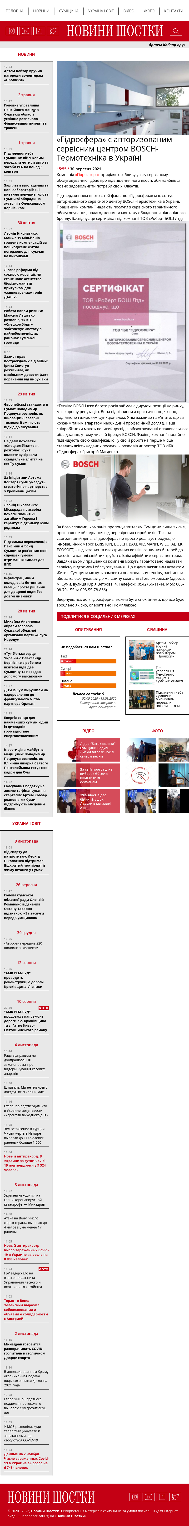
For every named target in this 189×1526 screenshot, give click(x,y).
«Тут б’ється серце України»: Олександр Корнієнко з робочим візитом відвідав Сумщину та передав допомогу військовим (23, 664)
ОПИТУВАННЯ (88, 630)
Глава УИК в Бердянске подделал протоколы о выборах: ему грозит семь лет (25, 1406)
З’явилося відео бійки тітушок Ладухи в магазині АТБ (95, 801)
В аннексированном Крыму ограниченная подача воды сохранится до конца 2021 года (26, 1378)
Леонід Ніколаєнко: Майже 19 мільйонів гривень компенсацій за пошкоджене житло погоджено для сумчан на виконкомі (25, 244)
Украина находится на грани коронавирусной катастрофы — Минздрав (24, 1200)
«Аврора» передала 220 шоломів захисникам (23, 945)
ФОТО (157, 731)
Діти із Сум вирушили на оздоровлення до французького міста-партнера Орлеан (26, 697)
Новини (41, 11)
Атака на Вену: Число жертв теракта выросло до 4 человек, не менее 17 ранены (25, 1225)
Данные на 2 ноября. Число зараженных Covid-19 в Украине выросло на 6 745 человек (26, 1461)
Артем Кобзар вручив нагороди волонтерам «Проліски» (23, 75)
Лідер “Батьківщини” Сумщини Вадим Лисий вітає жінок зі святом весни (97, 749)
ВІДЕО (88, 731)
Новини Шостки (70, 1516)
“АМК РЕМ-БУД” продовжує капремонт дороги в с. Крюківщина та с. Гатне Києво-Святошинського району (25, 1021)
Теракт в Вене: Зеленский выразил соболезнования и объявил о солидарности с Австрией (26, 1309)
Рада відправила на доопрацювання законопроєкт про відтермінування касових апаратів (24, 1064)
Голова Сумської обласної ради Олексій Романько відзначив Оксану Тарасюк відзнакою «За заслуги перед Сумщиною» (24, 906)
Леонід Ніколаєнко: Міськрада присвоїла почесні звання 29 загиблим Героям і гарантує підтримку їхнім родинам (26, 516)
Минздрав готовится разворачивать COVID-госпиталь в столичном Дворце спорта (24, 1351)
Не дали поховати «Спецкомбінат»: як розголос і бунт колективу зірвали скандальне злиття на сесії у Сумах (23, 452)
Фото (149, 11)
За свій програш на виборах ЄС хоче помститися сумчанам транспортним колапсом (96, 780)
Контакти (173, 11)
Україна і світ (101, 11)
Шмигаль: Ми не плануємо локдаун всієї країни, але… (25, 1089)
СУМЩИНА (157, 630)
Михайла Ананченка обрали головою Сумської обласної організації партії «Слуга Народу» (25, 630)
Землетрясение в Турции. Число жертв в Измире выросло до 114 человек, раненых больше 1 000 (24, 1136)
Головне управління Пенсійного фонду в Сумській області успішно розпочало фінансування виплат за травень (25, 116)
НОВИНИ (26, 54)
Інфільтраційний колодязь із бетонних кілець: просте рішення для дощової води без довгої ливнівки (24, 587)
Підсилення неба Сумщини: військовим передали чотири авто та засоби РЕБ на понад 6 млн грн (26, 162)
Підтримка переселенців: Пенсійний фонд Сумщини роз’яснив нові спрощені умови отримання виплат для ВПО (26, 552)
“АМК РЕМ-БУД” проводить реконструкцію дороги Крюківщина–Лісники (24, 980)
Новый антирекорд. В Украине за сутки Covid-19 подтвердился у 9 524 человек (25, 1163)
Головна (15, 11)
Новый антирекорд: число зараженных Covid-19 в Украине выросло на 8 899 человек (26, 1252)
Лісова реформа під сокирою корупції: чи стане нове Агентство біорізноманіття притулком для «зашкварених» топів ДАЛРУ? (23, 283)
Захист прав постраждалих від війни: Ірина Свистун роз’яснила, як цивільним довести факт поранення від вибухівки (26, 367)
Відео (128, 11)
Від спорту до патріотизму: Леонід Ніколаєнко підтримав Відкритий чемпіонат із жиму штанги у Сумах (25, 860)
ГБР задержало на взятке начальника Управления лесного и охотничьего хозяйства (23, 1280)
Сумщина (69, 11)
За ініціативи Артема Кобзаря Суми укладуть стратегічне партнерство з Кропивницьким (26, 484)
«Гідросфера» (87, 174)
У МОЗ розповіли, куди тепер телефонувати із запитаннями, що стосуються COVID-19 (22, 1433)
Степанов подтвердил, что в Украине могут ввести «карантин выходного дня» (26, 1110)
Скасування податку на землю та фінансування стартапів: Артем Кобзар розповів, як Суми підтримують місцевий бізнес (25, 797)
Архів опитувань (102, 707)
